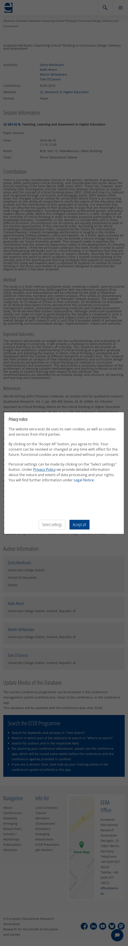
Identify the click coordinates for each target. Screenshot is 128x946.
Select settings (52, 525)
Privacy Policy (44, 469)
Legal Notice (84, 480)
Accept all (79, 525)
